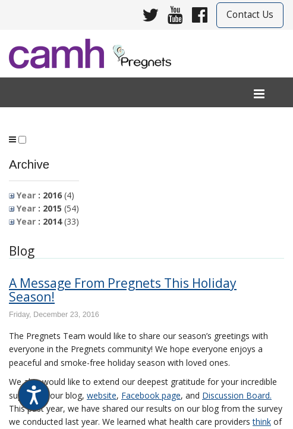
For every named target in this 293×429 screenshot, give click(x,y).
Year (22, 195)
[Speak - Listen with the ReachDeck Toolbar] (34, 395)
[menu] (259, 94)
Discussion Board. (237, 395)
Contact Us (249, 14)
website (101, 395)
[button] (22, 140)
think (262, 421)
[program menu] (12, 139)
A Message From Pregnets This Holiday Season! (123, 290)
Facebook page (151, 395)
